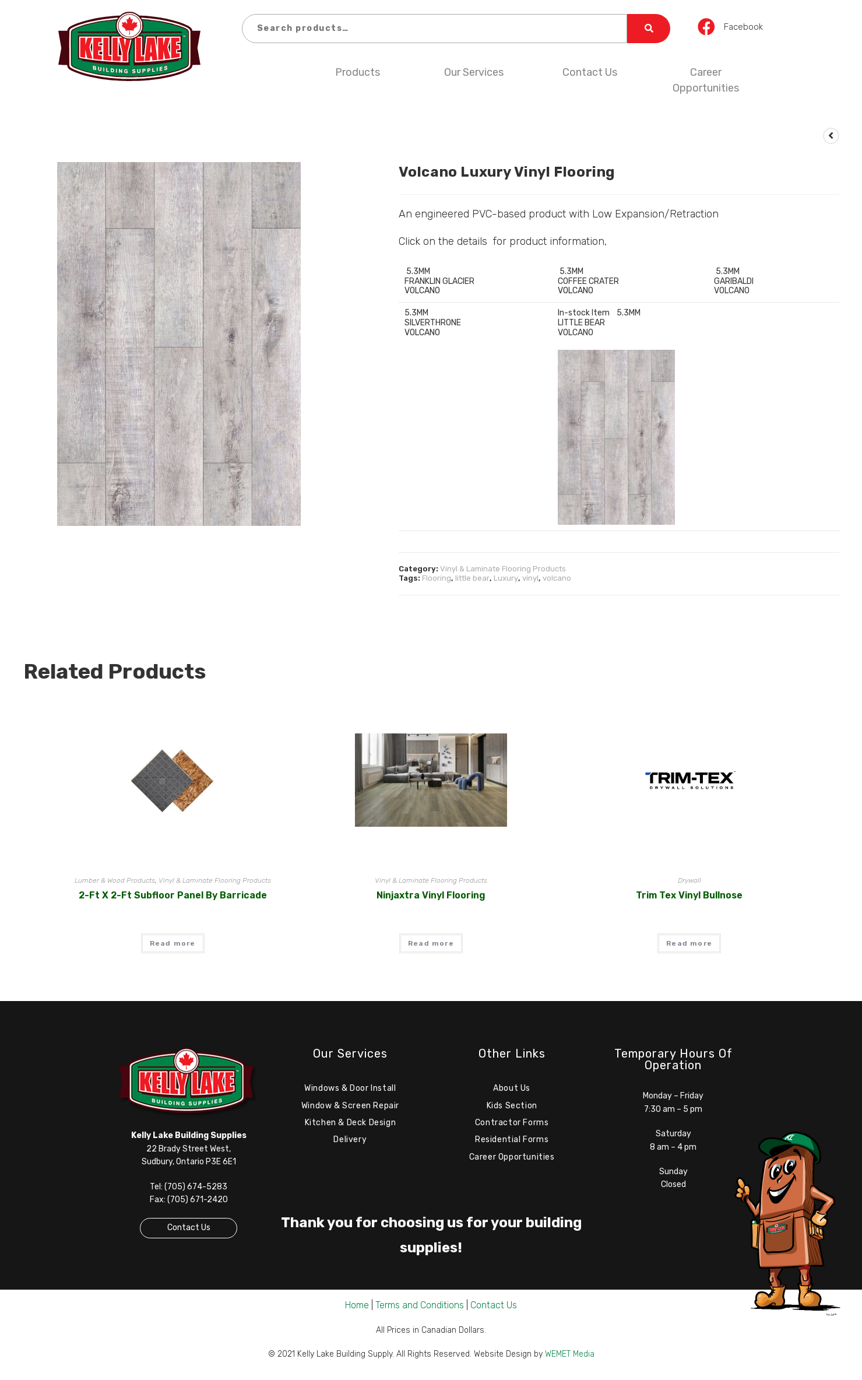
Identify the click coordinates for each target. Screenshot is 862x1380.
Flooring (436, 578)
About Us (511, 1089)
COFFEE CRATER (588, 281)
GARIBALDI (734, 281)
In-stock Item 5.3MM (599, 313)
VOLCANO (732, 291)
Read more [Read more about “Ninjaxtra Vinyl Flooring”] (431, 943)
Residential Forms (511, 1142)
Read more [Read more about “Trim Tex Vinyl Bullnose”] (689, 943)
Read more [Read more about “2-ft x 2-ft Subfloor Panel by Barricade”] (173, 943)
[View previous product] (831, 136)
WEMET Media (569, 1357)
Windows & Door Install (350, 1089)
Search (648, 28)
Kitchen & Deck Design (350, 1124)
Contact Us (589, 72)
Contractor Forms (512, 1124)
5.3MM (417, 271)
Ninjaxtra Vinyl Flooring (431, 895)
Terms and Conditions (419, 1308)
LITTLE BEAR (581, 323)
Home (357, 1308)
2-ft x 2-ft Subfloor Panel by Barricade (173, 895)
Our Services (474, 72)
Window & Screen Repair (350, 1107)
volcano (557, 578)
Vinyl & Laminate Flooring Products (503, 568)
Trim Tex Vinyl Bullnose (689, 895)
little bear (472, 578)
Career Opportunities (706, 80)
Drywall (689, 880)
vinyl (530, 578)
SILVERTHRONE (432, 323)
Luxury (506, 578)
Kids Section (512, 1107)
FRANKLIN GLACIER (439, 281)
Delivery (350, 1142)
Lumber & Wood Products (115, 880)
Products (357, 72)
